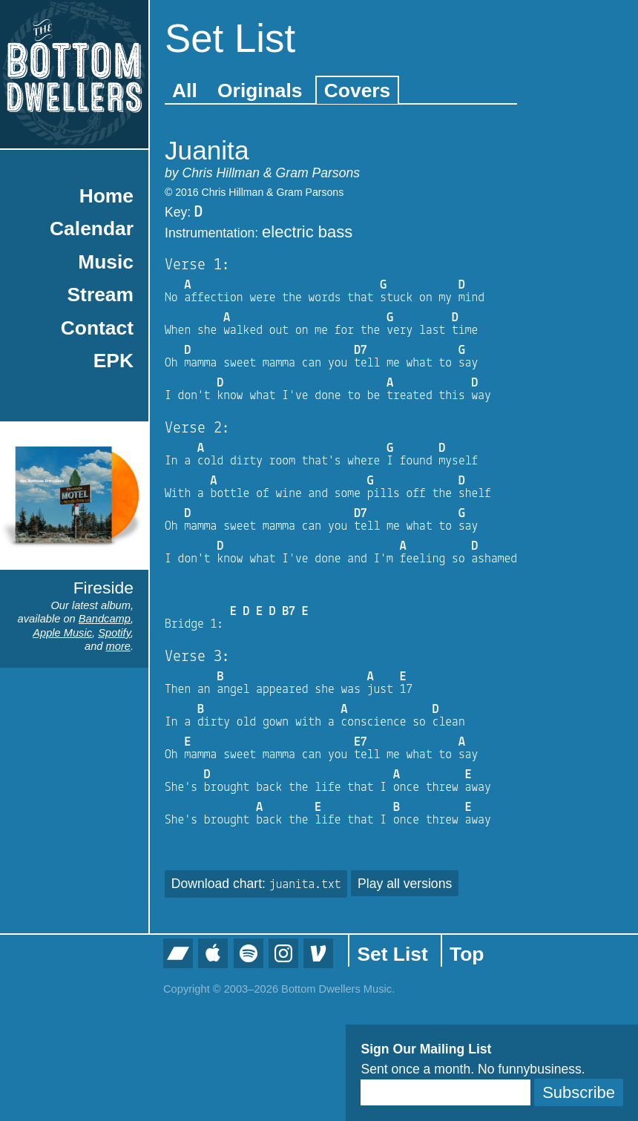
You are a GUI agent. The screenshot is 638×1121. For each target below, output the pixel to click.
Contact (97, 328)
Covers (357, 90)
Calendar (92, 228)
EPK (113, 360)
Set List (392, 954)
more (118, 646)
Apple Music (62, 633)
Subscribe (578, 1092)
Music (106, 262)
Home (106, 196)
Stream (101, 294)
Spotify (114, 633)
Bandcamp (105, 619)
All (184, 90)
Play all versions (405, 883)
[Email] (445, 1092)
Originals (259, 90)
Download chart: (256, 883)
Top (467, 954)
